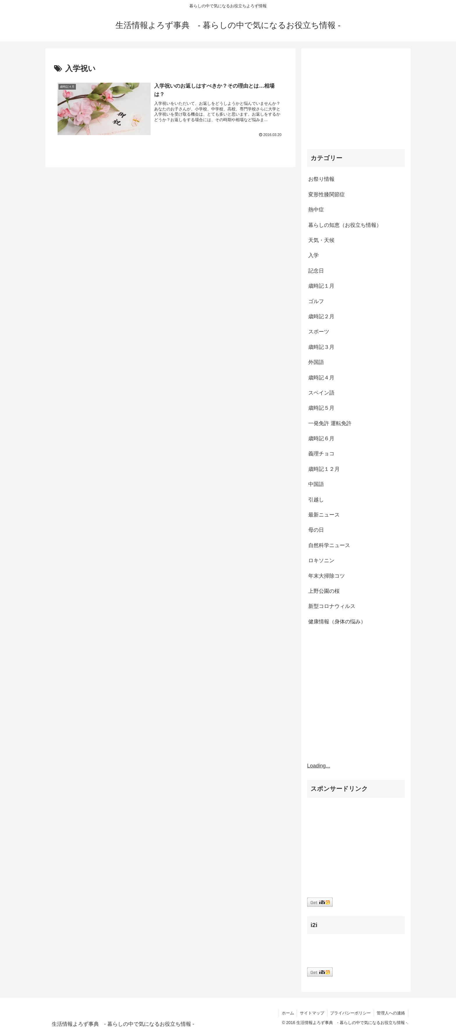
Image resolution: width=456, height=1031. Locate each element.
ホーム (287, 1013)
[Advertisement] (356, 100)
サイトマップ (311, 1013)
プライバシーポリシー (350, 1013)
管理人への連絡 (391, 1013)
